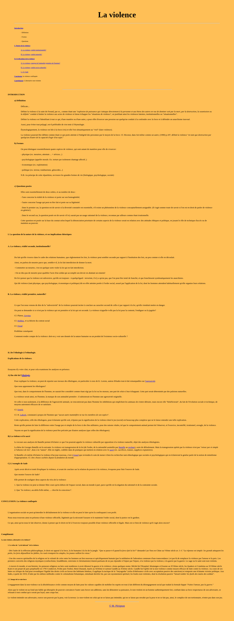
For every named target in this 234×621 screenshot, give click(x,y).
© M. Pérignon (117, 605)
